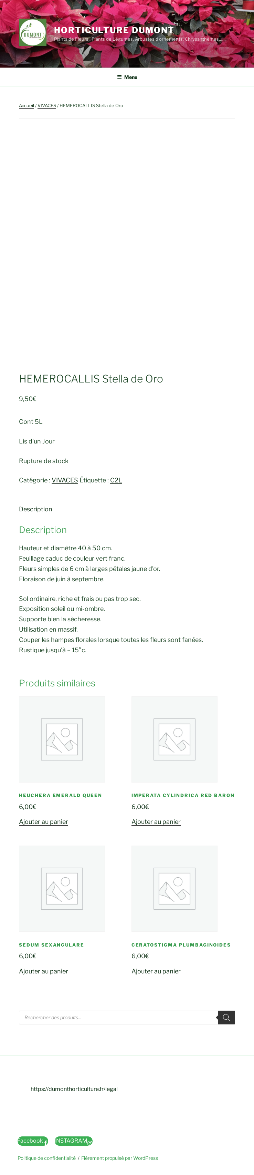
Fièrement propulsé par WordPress (119, 1158)
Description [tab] (35, 509)
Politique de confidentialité (47, 1158)
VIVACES (47, 105)
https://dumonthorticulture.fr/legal (74, 1089)
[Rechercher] (226, 1017)
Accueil (26, 105)
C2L (116, 480)
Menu (127, 77)
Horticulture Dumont (114, 30)
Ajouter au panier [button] (43, 821)
